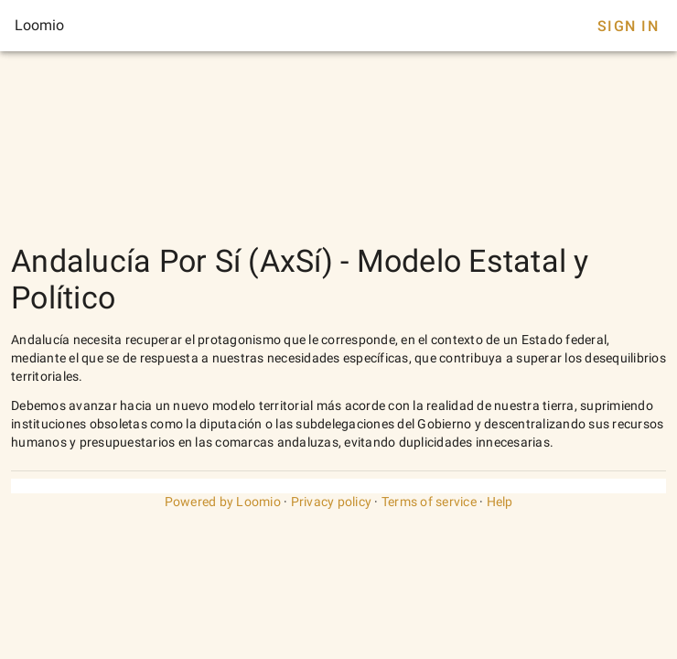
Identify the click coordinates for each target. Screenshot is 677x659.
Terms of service (429, 501)
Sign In (628, 26)
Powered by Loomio (223, 501)
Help (500, 501)
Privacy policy (331, 501)
